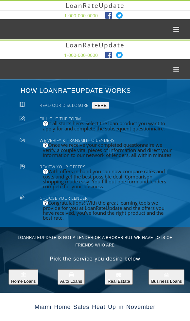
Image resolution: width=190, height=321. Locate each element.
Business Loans (166, 277)
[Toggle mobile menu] (176, 29)
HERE (101, 105)
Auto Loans (71, 277)
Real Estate (119, 277)
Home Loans (23, 277)
